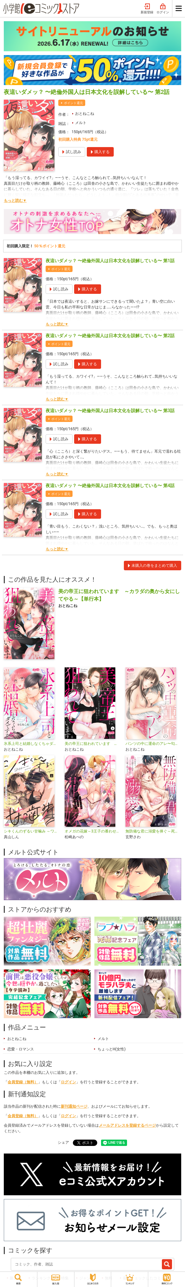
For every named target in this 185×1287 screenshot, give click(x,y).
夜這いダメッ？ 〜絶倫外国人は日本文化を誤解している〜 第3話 (110, 410)
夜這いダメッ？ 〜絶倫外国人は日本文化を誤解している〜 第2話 (110, 335)
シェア (63, 1142)
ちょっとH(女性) (112, 1049)
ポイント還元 (73, 103)
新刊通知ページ (74, 1106)
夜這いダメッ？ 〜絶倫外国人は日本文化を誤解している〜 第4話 (110, 485)
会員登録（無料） (23, 1082)
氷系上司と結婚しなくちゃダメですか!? (32, 743)
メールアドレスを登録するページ (127, 1125)
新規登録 (147, 8)
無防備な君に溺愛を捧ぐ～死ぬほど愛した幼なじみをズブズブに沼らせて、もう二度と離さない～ (153, 831)
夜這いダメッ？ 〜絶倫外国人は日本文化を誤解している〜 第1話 (110, 260)
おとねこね (84, 113)
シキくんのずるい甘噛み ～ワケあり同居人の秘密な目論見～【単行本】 (32, 831)
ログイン (162, 8)
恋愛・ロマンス (20, 1049)
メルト (80, 123)
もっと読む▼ (15, 200)
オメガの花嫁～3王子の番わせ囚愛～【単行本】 (92, 831)
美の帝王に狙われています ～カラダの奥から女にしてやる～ (92, 743)
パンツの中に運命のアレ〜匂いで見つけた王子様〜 (153, 743)
